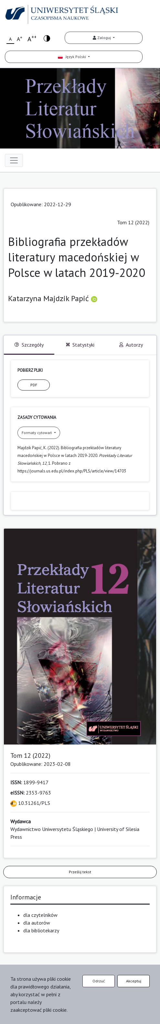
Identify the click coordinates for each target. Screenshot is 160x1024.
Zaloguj (102, 37)
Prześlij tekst (80, 871)
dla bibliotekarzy (41, 930)
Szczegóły (29, 344)
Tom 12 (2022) (133, 222)
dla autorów (36, 922)
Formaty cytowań (37, 432)
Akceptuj (133, 980)
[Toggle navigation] (14, 160)
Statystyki (80, 344)
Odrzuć (98, 980)
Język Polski (72, 56)
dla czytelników (40, 915)
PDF (33, 384)
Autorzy (131, 344)
